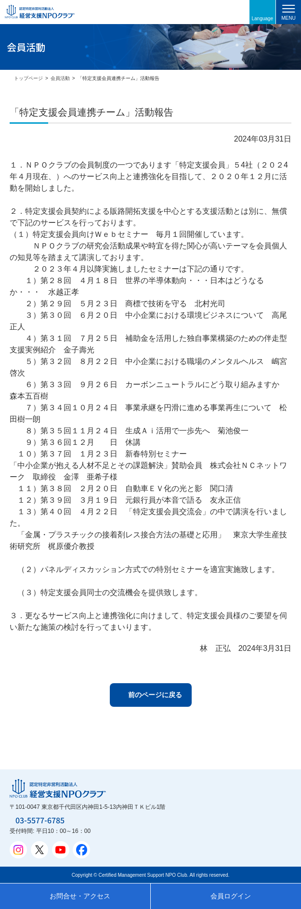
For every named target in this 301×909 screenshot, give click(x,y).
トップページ (28, 78)
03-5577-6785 (40, 820)
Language (263, 18)
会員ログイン (230, 896)
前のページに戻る (155, 695)
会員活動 (60, 78)
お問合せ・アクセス (80, 896)
